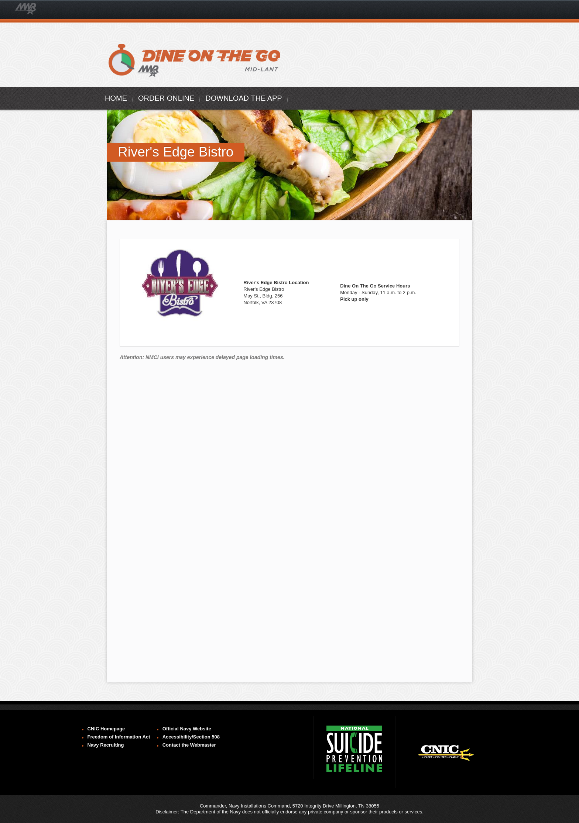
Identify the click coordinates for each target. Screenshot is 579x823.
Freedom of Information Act (119, 737)
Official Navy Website (186, 728)
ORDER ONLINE (166, 98)
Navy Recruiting (106, 745)
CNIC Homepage (106, 728)
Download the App (243, 98)
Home (116, 98)
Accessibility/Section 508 (191, 737)
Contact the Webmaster (189, 745)
